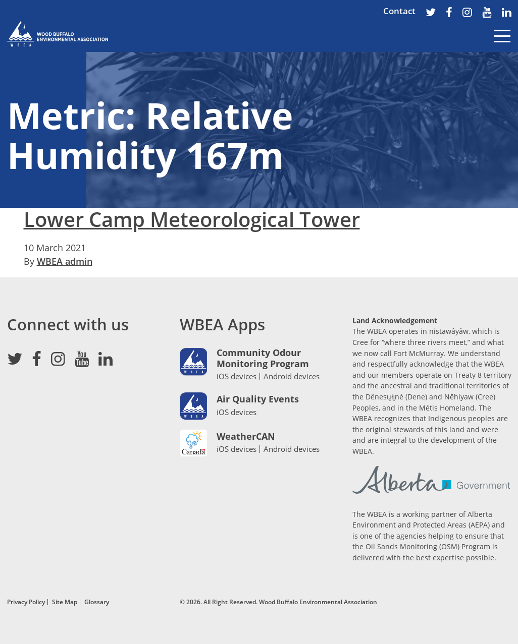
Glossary (96, 602)
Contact (399, 11)
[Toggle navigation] (502, 43)
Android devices (292, 376)
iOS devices (236, 376)
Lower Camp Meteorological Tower (192, 219)
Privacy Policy (26, 602)
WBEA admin (64, 261)
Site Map (64, 602)
